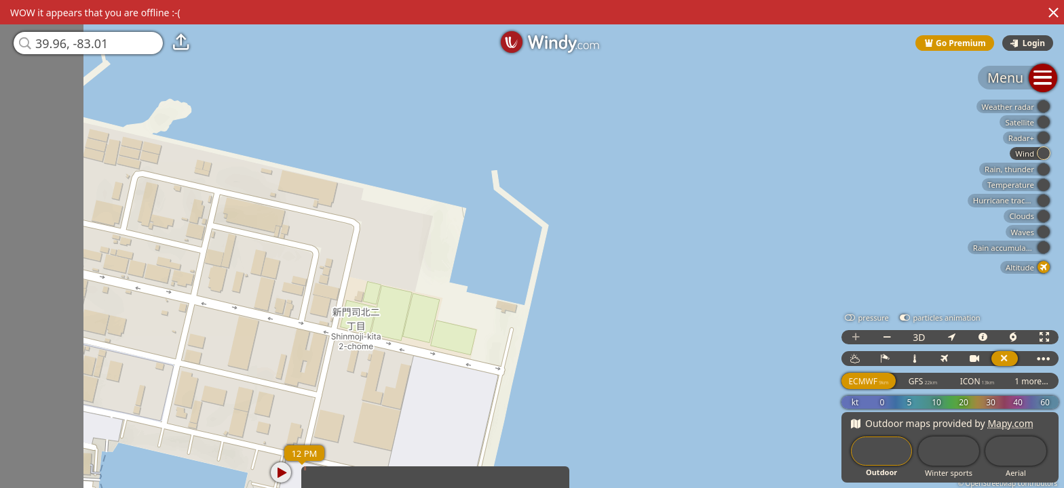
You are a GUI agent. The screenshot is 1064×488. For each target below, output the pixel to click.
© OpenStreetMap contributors (1007, 483)
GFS (923, 381)
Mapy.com (1010, 423)
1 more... (1031, 381)
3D (919, 337)
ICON (977, 381)
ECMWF (868, 381)
